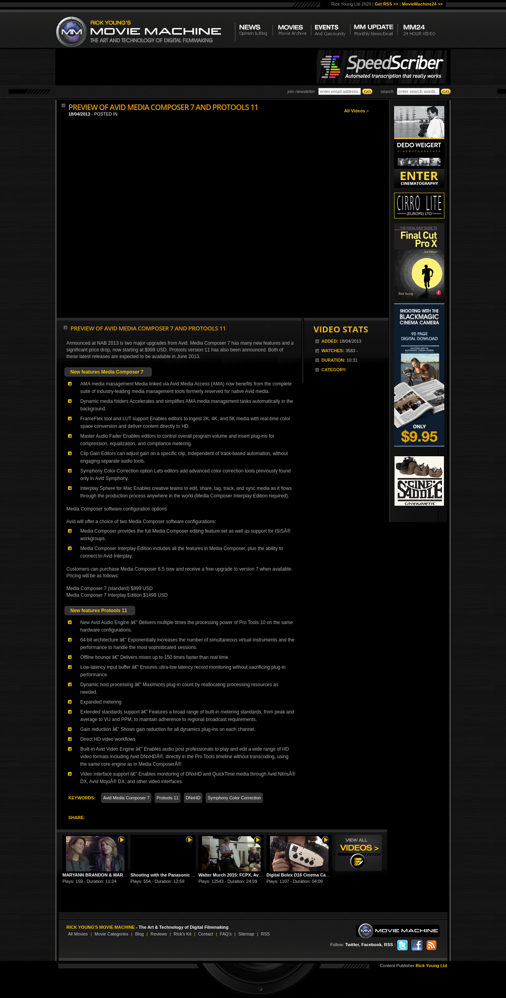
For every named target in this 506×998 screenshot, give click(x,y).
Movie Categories (111, 934)
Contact (205, 934)
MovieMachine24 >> (422, 4)
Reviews (159, 934)
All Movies (78, 934)
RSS (265, 934)
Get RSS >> (386, 4)
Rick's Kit (182, 934)
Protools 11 (168, 797)
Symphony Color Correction (234, 797)
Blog (139, 934)
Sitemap (246, 934)
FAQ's (226, 934)
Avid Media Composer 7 (126, 797)
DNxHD (193, 797)
